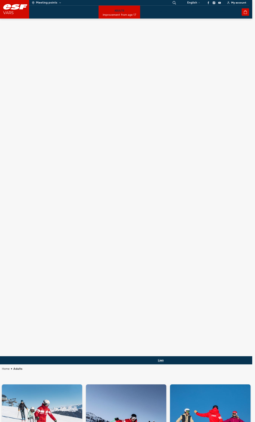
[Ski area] (46, 2)
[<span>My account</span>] (236, 2)
